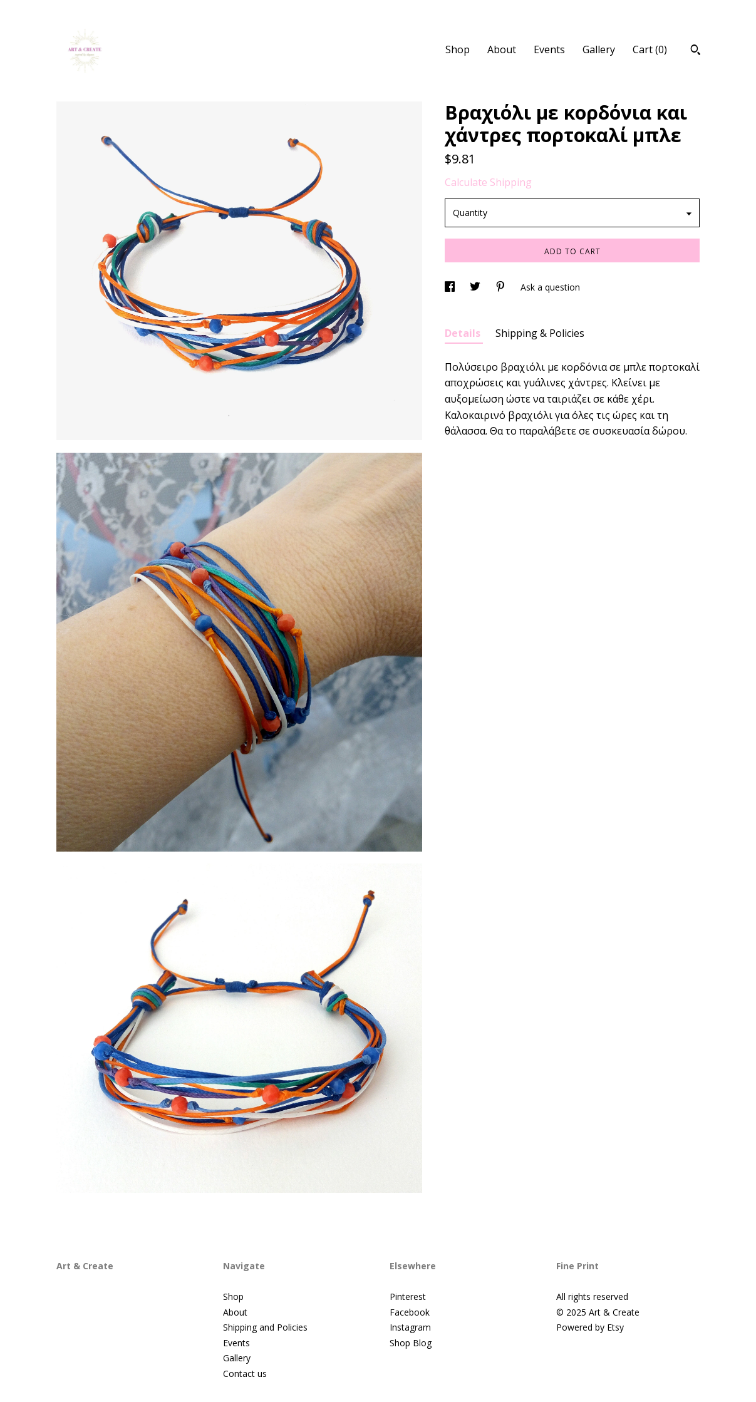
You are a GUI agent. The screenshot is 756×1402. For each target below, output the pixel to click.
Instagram (410, 1327)
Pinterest (408, 1296)
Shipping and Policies (265, 1327)
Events (549, 49)
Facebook (410, 1312)
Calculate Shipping (488, 182)
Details (464, 333)
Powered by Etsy (590, 1327)
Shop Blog (411, 1343)
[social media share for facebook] (451, 287)
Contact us (245, 1373)
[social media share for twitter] (476, 287)
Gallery (599, 49)
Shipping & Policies (539, 333)
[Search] (695, 51)
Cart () (650, 49)
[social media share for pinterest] (501, 287)
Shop (457, 49)
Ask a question (550, 287)
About (501, 49)
